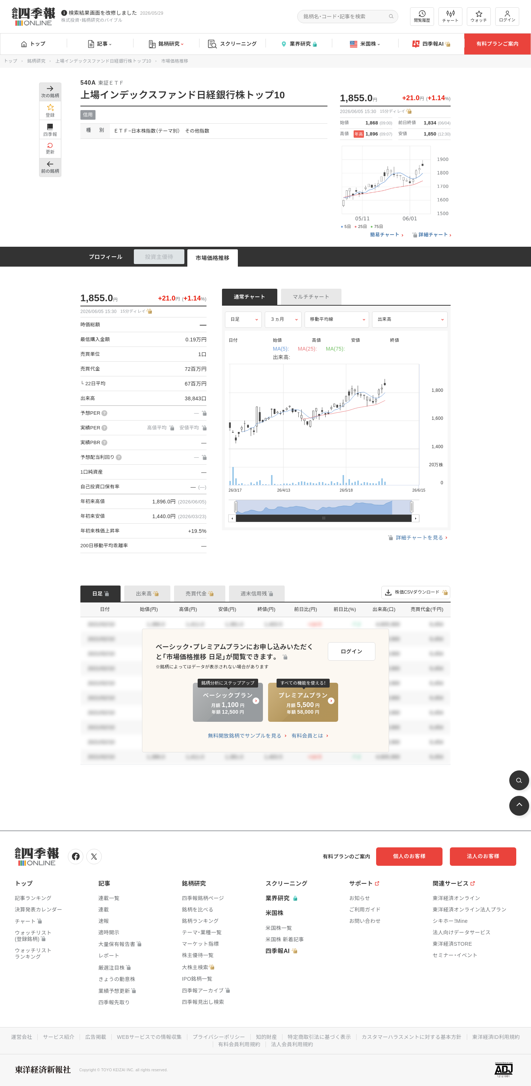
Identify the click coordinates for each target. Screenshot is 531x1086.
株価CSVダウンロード (416, 592)
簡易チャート (385, 235)
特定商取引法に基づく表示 (319, 1037)
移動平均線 (321, 319)
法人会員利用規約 (292, 1044)
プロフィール (106, 257)
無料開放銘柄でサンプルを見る (245, 736)
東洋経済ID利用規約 (496, 1037)
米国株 (365, 44)
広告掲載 (95, 1037)
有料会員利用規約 (239, 1044)
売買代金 (196, 594)
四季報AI (431, 44)
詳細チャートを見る (415, 538)
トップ (33, 44)
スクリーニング (232, 44)
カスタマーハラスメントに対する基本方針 (412, 1037)
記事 (99, 44)
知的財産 (266, 1037)
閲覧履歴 (422, 16)
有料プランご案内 (497, 44)
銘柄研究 (166, 44)
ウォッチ (479, 16)
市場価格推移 (213, 258)
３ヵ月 (277, 319)
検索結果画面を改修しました (103, 13)
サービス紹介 (58, 1037)
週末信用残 (254, 594)
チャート (450, 16)
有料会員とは (307, 736)
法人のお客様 (483, 856)
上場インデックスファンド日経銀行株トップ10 (103, 61)
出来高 (385, 319)
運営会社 (21, 1037)
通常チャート (250, 297)
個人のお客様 (409, 856)
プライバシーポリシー (218, 1037)
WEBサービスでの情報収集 (149, 1037)
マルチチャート (311, 297)
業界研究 (299, 44)
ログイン (507, 16)
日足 (235, 319)
